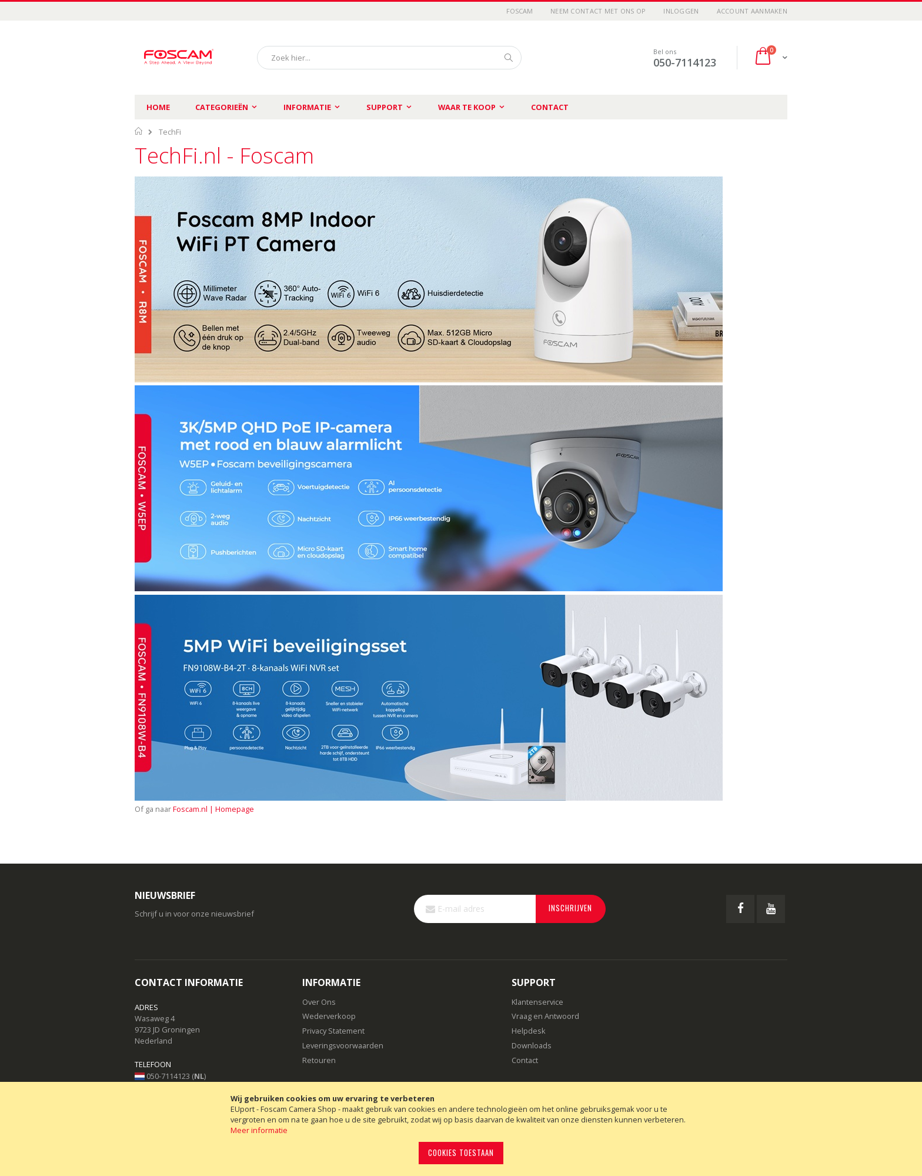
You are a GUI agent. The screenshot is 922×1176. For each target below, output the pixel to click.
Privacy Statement (333, 1030)
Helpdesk (529, 1030)
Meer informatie (259, 1130)
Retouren (319, 1060)
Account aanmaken (752, 10)
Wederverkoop (329, 1016)
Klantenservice (537, 1002)
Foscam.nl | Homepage (213, 809)
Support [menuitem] (384, 107)
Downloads (532, 1045)
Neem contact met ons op (598, 10)
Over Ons (319, 1002)
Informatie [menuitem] (307, 107)
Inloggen (681, 10)
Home (158, 107)
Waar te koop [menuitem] (467, 107)
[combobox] (389, 57)
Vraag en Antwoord (545, 1016)
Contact (550, 107)
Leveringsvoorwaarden (342, 1045)
